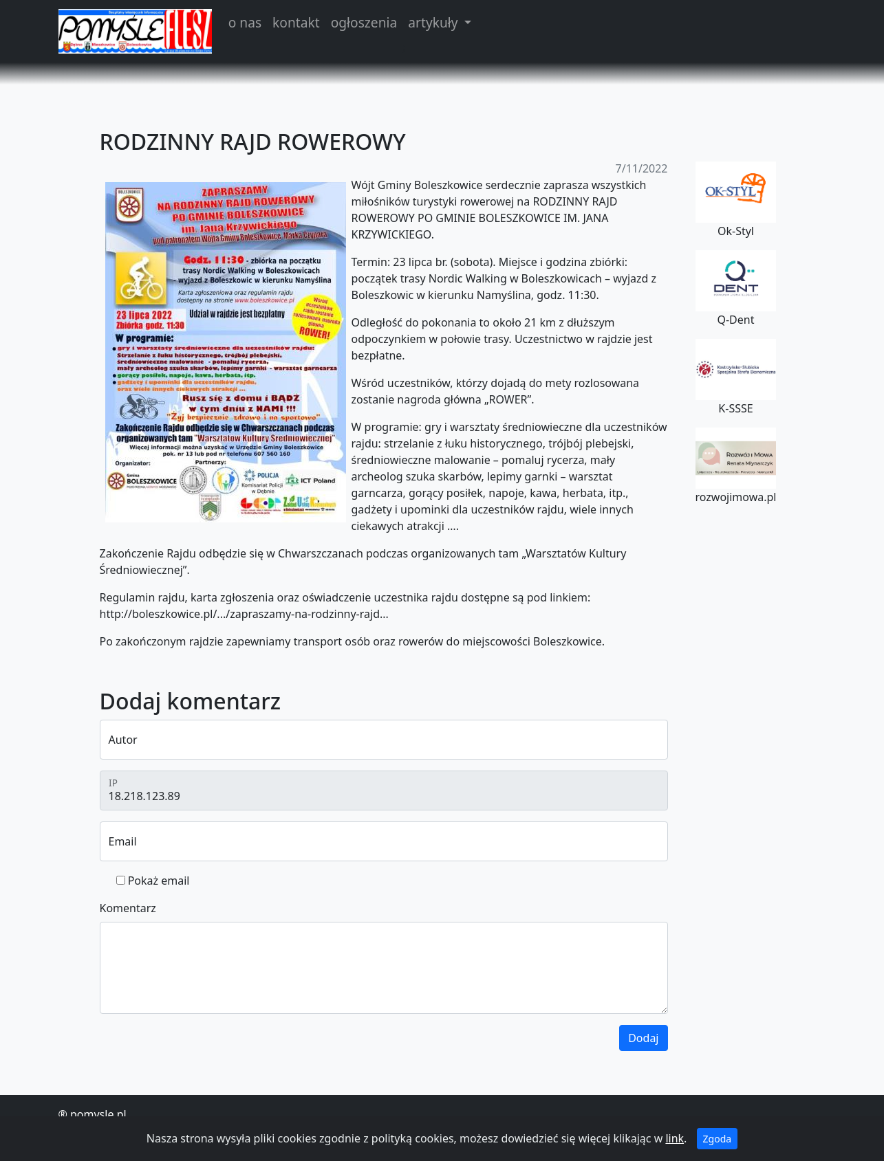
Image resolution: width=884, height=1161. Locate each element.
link (674, 1138)
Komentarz (128, 908)
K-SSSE (736, 377)
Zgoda (717, 1138)
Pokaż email (159, 880)
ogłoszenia (364, 22)
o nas (244, 22)
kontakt (296, 22)
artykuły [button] (434, 22)
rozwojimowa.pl (736, 466)
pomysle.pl (98, 1114)
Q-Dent (736, 288)
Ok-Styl (736, 200)
